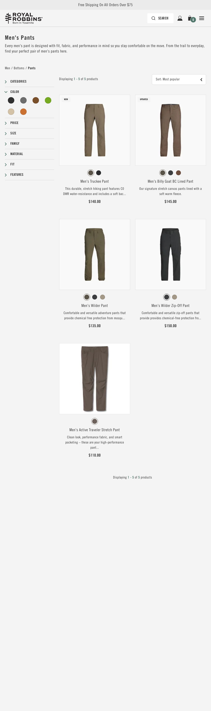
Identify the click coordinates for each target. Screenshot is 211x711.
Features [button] (16, 175)
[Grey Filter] (23, 100)
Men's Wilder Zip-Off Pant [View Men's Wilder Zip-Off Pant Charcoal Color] (171, 305)
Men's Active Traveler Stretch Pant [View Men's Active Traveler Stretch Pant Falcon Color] (95, 430)
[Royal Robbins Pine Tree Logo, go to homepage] (23, 18)
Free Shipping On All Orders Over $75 (105, 5)
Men (7, 68)
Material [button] (16, 154)
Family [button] (14, 144)
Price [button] (14, 123)
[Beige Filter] (11, 111)
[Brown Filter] (36, 100)
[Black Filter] (11, 100)
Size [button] (13, 133)
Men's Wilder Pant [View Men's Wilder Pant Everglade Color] (94, 305)
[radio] (90, 172)
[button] (190, 18)
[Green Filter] (48, 100)
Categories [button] (18, 82)
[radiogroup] (94, 172)
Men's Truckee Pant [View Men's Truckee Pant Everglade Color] (94, 181)
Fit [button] (12, 164)
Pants (32, 68)
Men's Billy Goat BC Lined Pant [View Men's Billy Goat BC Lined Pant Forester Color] (170, 181)
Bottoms (19, 68)
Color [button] (14, 92)
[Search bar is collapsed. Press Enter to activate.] (160, 18)
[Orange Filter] (23, 111)
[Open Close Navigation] (201, 18)
